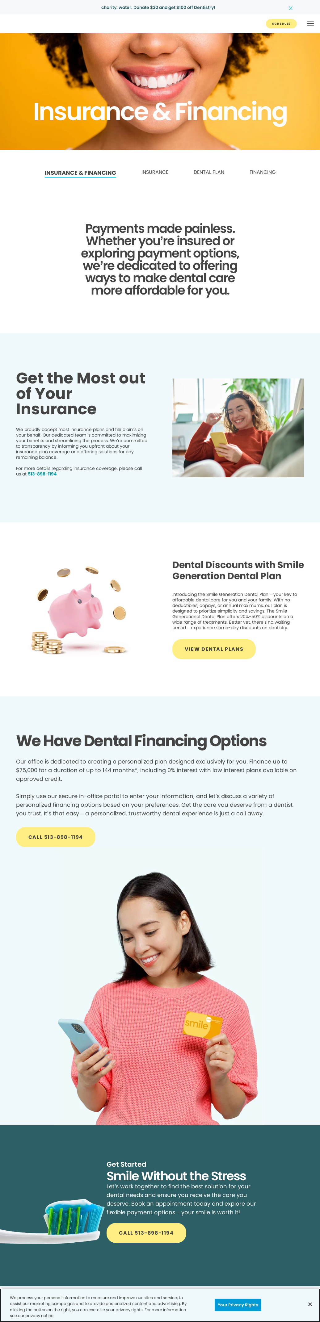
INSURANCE (154, 172)
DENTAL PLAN (209, 172)
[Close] (310, 1304)
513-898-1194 (42, 474)
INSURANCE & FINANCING (80, 173)
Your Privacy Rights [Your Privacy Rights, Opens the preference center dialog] (238, 1305)
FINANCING (263, 172)
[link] (80, 173)
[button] (310, 24)
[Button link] (281, 23)
